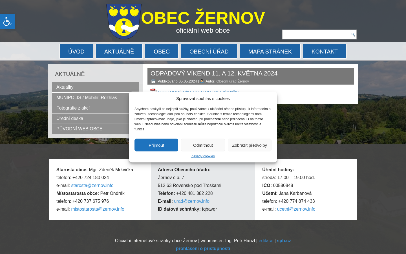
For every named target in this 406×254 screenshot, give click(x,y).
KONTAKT (325, 51)
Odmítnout (203, 144)
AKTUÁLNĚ (119, 51)
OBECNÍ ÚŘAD (209, 51)
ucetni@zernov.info (296, 209)
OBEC (162, 51)
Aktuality (64, 87)
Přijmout (156, 144)
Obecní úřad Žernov (232, 81)
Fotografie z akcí (73, 108)
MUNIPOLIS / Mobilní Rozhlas (86, 97)
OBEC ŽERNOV (203, 17)
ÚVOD (76, 51)
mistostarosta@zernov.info (97, 209)
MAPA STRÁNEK (270, 51)
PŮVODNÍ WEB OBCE (79, 128)
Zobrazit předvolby (249, 144)
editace (266, 240)
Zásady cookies (203, 156)
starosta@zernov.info (92, 185)
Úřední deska (69, 118)
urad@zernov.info (191, 201)
